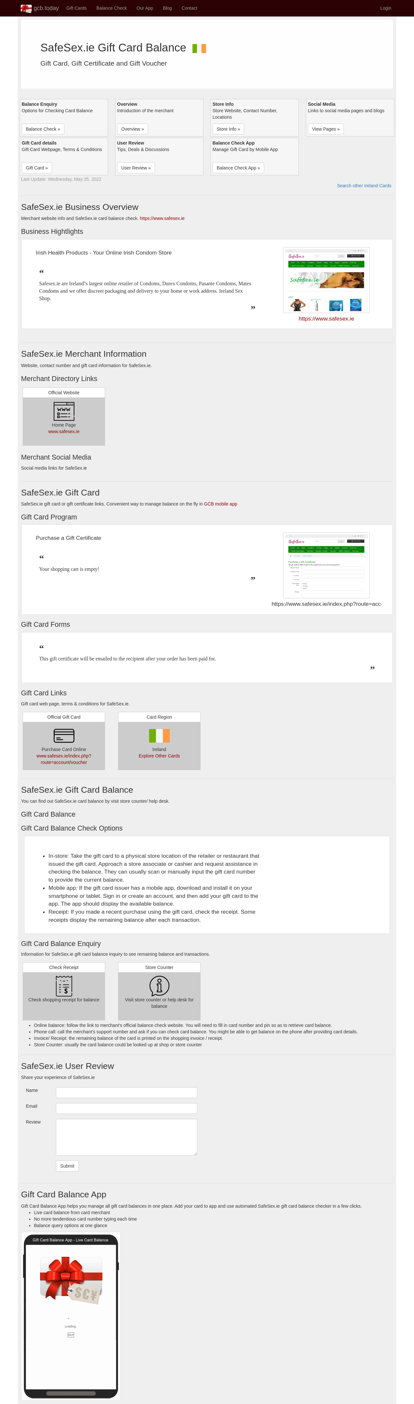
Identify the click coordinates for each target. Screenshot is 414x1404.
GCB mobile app (220, 503)
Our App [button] (144, 8)
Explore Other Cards (159, 755)
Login (385, 8)
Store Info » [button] (228, 129)
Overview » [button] (132, 129)
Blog (167, 8)
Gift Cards (76, 8)
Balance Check (111, 8)
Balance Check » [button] (43, 129)
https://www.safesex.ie (162, 218)
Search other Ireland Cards (364, 185)
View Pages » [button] (326, 129)
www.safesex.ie (63, 431)
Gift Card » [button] (37, 167)
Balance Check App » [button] (238, 167)
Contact (189, 8)
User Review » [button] (136, 167)
